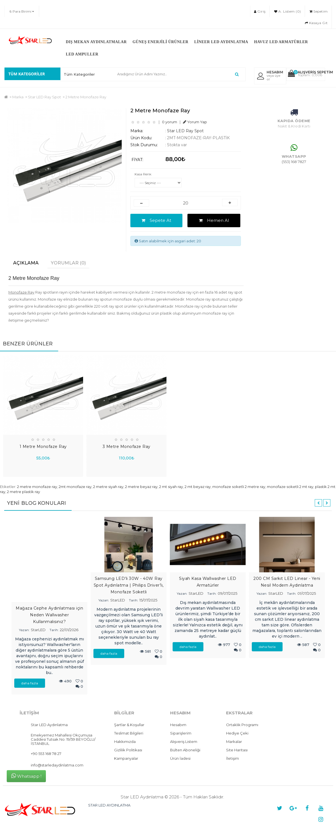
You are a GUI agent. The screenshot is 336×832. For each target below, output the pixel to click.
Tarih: (54, 630)
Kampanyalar (126, 758)
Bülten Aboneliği (185, 750)
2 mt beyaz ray (198, 486)
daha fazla (29, 683)
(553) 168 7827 (294, 161)
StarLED (38, 630)
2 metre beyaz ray (141, 486)
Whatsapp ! (26, 776)
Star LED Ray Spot (44, 97)
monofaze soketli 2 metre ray (238, 486)
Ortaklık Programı (242, 724)
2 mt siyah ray (171, 486)
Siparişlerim (180, 733)
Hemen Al (214, 220)
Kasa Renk (143, 174)
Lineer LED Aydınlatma (221, 42)
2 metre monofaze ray (37, 486)
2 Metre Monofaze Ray (85, 97)
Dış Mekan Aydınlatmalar (96, 42)
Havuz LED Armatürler (281, 42)
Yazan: (24, 630)
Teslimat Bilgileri (128, 733)
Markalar (234, 741)
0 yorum (169, 122)
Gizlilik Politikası (128, 750)
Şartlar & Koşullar (129, 724)
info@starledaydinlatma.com (57, 765)
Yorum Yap (195, 122)
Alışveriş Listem (183, 741)
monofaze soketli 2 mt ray (290, 486)
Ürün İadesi (180, 758)
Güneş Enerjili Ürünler (160, 42)
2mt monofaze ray (75, 486)
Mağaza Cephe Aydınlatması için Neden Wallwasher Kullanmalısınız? (49, 615)
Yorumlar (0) (68, 263)
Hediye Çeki (237, 733)
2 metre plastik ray (23, 491)
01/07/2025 (306, 593)
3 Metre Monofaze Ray (127, 446)
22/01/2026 (69, 630)
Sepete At (156, 220)
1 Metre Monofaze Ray (43, 446)
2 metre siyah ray (108, 486)
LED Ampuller (82, 54)
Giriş (260, 11)
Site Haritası (237, 750)
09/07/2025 (227, 593)
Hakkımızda (125, 741)
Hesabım (178, 724)
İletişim (232, 758)
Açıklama (26, 263)
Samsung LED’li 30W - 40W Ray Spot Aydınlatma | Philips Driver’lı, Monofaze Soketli (129, 585)
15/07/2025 (148, 600)
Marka (18, 97)
